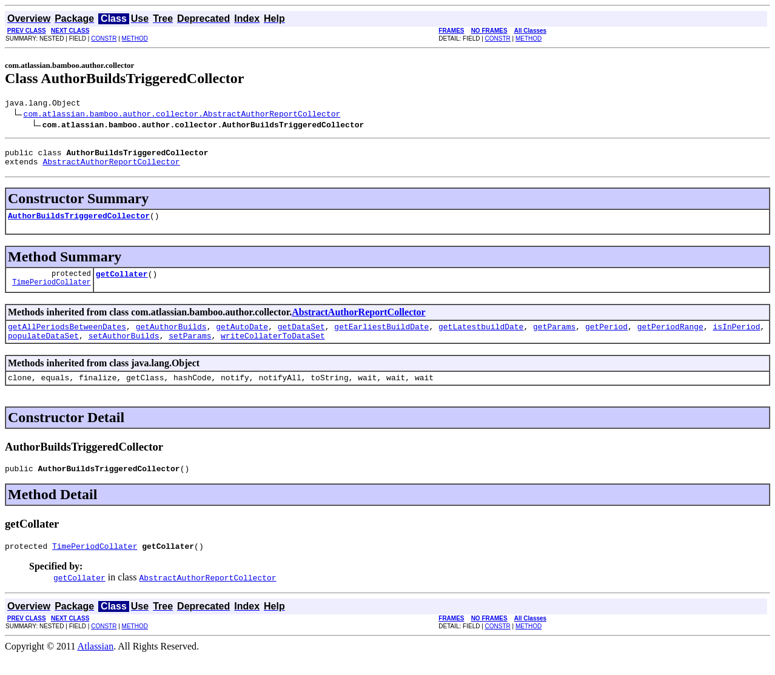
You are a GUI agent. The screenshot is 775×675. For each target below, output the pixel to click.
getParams (554, 337)
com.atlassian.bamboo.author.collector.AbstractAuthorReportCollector (182, 115)
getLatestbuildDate (480, 337)
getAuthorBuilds (171, 337)
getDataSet (301, 337)
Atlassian (96, 664)
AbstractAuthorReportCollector (110, 166)
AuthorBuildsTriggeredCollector (79, 222)
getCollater (122, 282)
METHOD (135, 38)
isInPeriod (736, 337)
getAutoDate (242, 337)
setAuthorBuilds (124, 348)
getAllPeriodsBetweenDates (67, 337)
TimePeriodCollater (51, 292)
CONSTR (103, 38)
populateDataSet (43, 348)
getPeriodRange (670, 337)
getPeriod (606, 337)
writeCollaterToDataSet (273, 348)
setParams (190, 348)
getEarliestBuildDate (381, 337)
